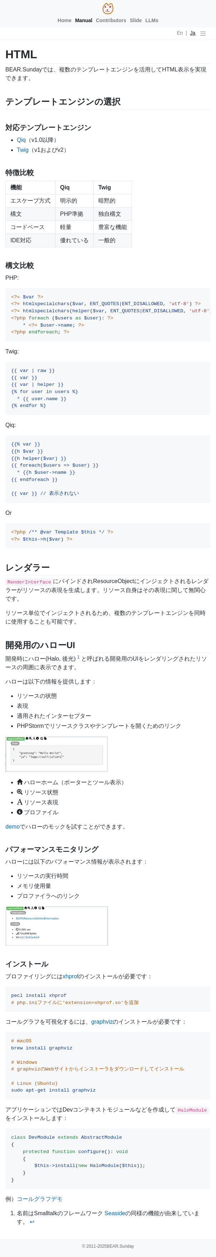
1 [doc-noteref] (78, 657)
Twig (23, 150)
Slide (136, 20)
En (180, 33)
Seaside (114, 1213)
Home (65, 20)
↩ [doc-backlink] (32, 1222)
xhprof (70, 976)
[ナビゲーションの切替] (203, 33)
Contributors (111, 20)
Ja (193, 33)
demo (12, 827)
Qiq (21, 140)
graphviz (102, 1022)
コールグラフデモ (40, 1199)
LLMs (151, 20)
